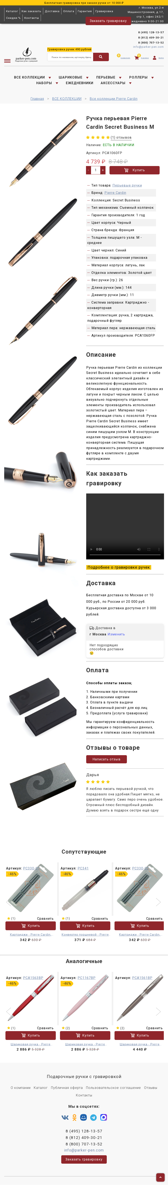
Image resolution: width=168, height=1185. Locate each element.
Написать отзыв (106, 759)
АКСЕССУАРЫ (113, 83)
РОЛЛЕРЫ (138, 77)
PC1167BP (87, 978)
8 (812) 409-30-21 (151, 37)
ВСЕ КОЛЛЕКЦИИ (29, 77)
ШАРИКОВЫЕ (70, 77)
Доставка (52, 11)
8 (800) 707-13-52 (151, 42)
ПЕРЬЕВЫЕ (105, 77)
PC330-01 (31, 868)
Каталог (12, 11)
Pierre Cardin (115, 193)
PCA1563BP (33, 978)
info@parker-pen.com (148, 47)
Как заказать (31, 11)
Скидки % (13, 17)
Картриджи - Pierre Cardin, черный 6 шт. (30, 935)
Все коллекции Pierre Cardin (114, 99)
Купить (134, 170)
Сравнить (43, 919)
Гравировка (104, 11)
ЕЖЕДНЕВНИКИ (79, 83)
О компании (21, 1088)
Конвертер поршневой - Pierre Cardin (85, 935)
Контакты (31, 17)
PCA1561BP (142, 978)
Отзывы (150, 1088)
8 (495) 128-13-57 (151, 32)
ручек (69, 49)
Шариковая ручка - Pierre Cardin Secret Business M (31, 1045)
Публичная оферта (67, 1088)
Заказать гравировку (108, 21)
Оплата (68, 11)
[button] (9, 902)
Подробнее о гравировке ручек (118, 567)
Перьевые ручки (127, 185)
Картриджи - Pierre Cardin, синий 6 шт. (139, 935)
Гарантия (85, 11)
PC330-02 (140, 868)
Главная (37, 99)
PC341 (83, 868)
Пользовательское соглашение (113, 1088)
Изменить (116, 634)
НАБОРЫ (44, 83)
